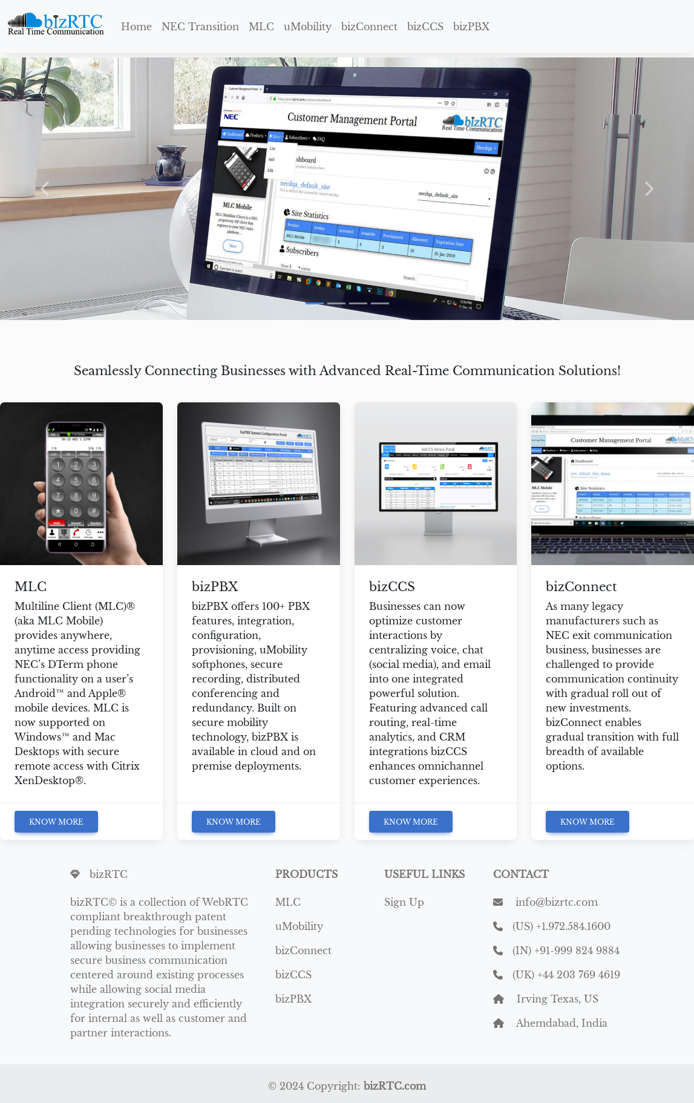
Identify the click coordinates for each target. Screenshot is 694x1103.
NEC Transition (200, 27)
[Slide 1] (315, 303)
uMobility (308, 27)
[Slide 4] (380, 303)
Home (136, 27)
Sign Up (404, 902)
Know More (56, 821)
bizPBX (471, 27)
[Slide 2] (336, 303)
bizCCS (425, 27)
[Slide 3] (358, 303)
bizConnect (369, 27)
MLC (261, 27)
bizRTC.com (395, 1086)
